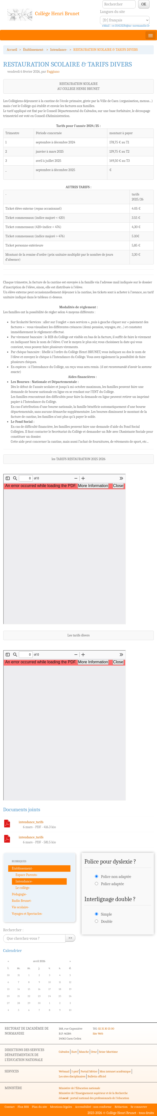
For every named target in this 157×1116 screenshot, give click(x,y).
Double (106, 921)
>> (70, 938)
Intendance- (58, 50)
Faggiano (53, 71)
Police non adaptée (116, 876)
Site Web (98, 1033)
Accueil (12, 50)
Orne (94, 1052)
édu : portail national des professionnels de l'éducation (94, 1098)
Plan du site (39, 1107)
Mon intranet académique (115, 1071)
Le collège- (23, 888)
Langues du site (112, 11)
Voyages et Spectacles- (27, 914)
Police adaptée (112, 884)
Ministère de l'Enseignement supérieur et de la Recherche (93, 1093)
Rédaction (121, 1107)
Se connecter (139, 1107)
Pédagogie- (19, 894)
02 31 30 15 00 (106, 1028)
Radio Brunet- (22, 901)
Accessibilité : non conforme (93, 1107)
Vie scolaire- (20, 907)
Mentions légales (61, 1107)
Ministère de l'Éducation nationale (79, 1088)
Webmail (64, 1071)
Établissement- (33, 50)
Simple (106, 914)
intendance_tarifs (31, 822)
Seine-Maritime (108, 1052)
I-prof (74, 1071)
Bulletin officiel (97, 1076)
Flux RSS (23, 1107)
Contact (10, 1107)
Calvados (64, 1052)
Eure (74, 1052)
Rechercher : (13, 930)
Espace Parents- (27, 875)
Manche (84, 1052)
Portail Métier (89, 1071)
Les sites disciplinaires (72, 1076)
